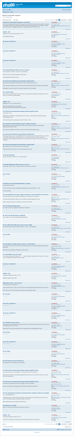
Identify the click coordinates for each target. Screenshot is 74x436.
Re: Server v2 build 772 (9, 341)
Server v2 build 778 (56, 44)
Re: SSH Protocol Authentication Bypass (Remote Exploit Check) (20, 111)
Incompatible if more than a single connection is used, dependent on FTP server (60, 199)
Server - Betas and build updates (59, 53)
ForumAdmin (54, 22)
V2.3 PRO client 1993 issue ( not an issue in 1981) (62, 228)
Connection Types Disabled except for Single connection (60, 128)
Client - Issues (56, 72)
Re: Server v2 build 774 (9, 303)
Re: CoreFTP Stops (8, 92)
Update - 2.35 (55, 418)
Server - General (57, 83)
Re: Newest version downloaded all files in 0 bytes (16, 183)
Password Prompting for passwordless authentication (60, 85)
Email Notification (56, 158)
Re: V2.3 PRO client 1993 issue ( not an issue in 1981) (17, 225)
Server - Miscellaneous (58, 285)
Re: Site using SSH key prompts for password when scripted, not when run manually (26, 393)
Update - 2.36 (6, 273)
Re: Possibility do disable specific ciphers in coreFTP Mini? (19, 244)
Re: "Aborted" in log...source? (11, 322)
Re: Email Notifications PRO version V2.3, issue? (16, 70)
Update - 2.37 (55, 105)
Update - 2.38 (55, 35)
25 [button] (69, 20)
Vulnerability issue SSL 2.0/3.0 (58, 257)
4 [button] (64, 20)
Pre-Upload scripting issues (58, 209)
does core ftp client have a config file (59, 218)
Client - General (56, 208)
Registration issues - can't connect (59, 286)
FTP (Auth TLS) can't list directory (59, 364)
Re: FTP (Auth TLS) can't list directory (13, 360)
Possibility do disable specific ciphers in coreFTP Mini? (60, 248)
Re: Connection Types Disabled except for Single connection (19, 123)
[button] (56, 20)
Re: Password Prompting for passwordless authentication (18, 81)
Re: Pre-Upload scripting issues (11, 206)
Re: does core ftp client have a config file (14, 215)
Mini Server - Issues (57, 94)
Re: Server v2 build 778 (9, 41)
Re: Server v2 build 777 (9, 51)
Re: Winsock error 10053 (9, 405)
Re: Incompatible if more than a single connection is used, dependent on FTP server (26, 194)
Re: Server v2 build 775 (9, 264)
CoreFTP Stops (56, 95)
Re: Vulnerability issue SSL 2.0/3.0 (12, 254)
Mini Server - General (57, 113)
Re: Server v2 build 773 (9, 313)
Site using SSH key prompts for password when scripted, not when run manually (60, 398)
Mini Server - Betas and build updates (60, 34)
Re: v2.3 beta (6, 174)
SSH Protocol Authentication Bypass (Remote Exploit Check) (60, 116)
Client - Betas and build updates (59, 176)
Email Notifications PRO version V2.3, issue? (61, 73)
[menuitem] (10, 10)
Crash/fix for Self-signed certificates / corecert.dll (61, 25)
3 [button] (62, 20)
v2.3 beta (55, 177)
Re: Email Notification (9, 155)
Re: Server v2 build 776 (9, 60)
